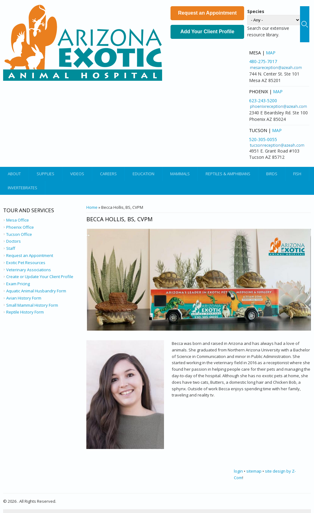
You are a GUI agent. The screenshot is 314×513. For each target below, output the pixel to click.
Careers (108, 173)
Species (255, 11)
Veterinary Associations (28, 270)
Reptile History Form (25, 312)
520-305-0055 (263, 139)
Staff (10, 248)
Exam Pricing (18, 283)
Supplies (45, 173)
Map (270, 53)
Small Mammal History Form (32, 305)
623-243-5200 (263, 100)
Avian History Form (23, 298)
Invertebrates (22, 187)
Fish (297, 173)
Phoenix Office (20, 227)
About (14, 173)
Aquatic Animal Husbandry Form (36, 291)
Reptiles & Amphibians (228, 173)
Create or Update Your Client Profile (39, 276)
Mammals (180, 173)
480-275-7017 (263, 61)
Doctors (13, 241)
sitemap (254, 471)
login (238, 471)
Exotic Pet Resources (25, 262)
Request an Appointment (207, 13)
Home (92, 207)
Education (143, 173)
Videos (77, 173)
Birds (271, 173)
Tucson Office (19, 234)
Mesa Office (17, 220)
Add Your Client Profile (207, 31)
